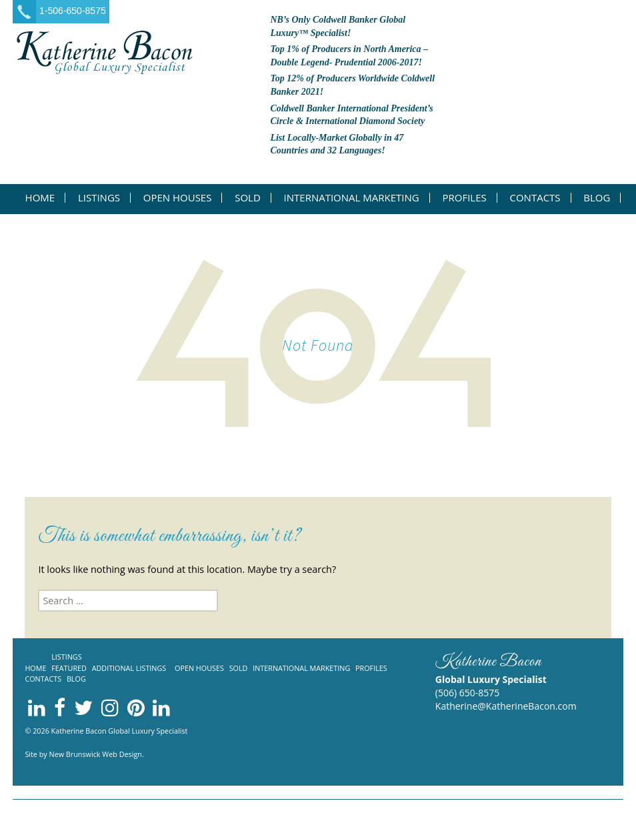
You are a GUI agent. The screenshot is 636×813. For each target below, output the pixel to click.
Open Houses (177, 198)
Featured (69, 668)
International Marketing (351, 198)
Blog (596, 198)
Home (40, 198)
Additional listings (129, 668)
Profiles (464, 198)
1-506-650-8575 (72, 10)
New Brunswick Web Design (95, 754)
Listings (99, 198)
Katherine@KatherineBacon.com (506, 706)
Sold (248, 198)
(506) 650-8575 (467, 692)
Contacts (534, 198)
